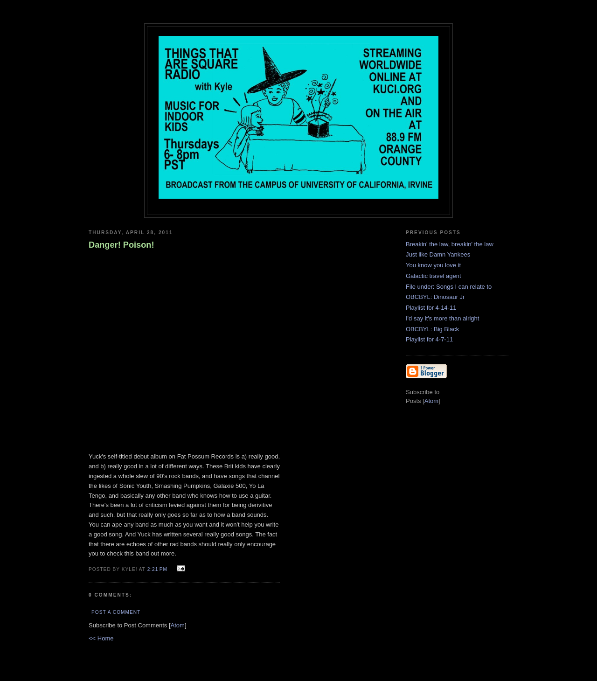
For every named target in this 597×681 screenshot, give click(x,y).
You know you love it (433, 265)
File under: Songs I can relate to (449, 286)
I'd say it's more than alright (442, 318)
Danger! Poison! (121, 245)
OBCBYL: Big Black (432, 329)
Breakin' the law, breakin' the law (449, 244)
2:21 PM (158, 569)
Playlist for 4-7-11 (429, 339)
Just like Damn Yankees (438, 254)
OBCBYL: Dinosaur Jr (435, 296)
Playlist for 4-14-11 (431, 307)
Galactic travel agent (433, 275)
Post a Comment (115, 612)
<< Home (101, 638)
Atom (178, 625)
